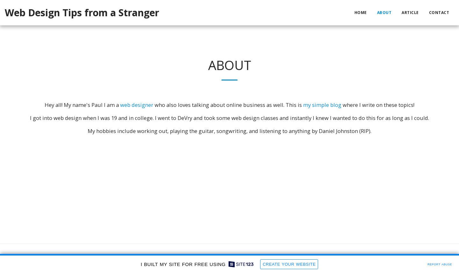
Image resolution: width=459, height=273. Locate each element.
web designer (136, 104)
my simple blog (322, 104)
